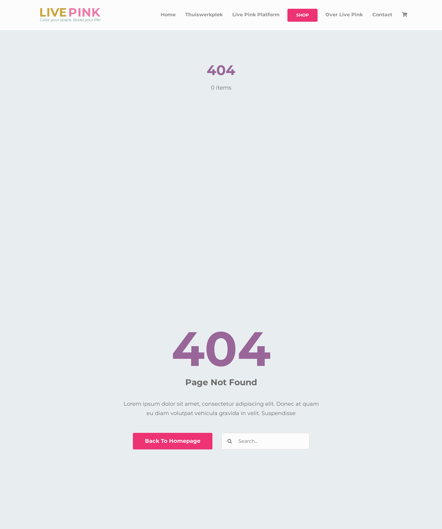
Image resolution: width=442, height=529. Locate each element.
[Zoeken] (229, 441)
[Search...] (265, 441)
